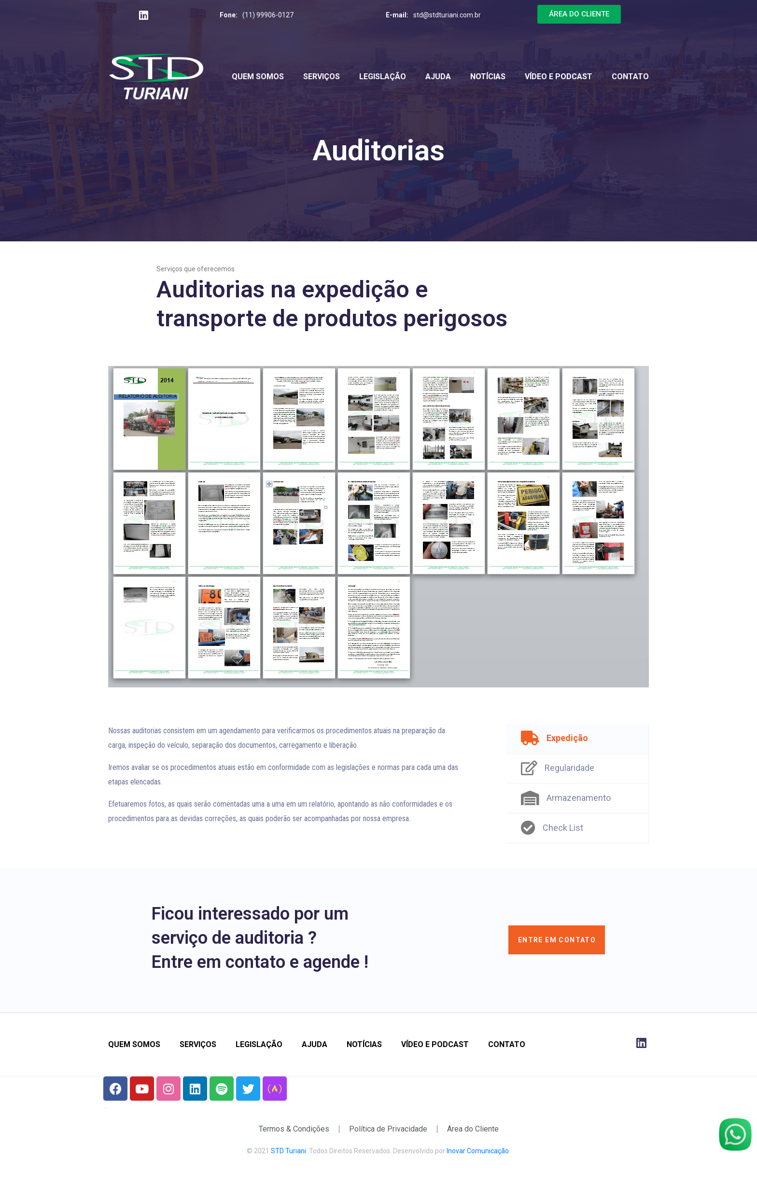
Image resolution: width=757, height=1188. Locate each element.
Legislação (382, 76)
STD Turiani (288, 1151)
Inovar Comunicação (478, 1151)
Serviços (321, 76)
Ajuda (438, 76)
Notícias (487, 76)
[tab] (577, 739)
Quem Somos (258, 76)
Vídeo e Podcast (558, 76)
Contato (630, 76)
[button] (579, 14)
